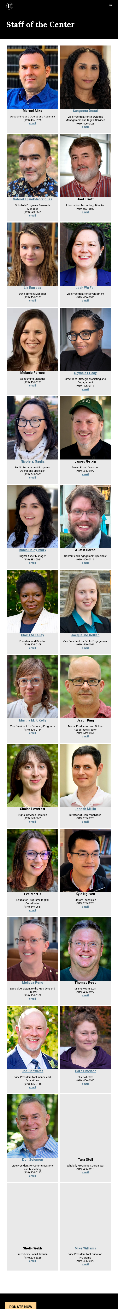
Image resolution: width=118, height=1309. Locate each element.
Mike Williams (85, 1248)
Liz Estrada (32, 288)
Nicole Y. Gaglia (33, 461)
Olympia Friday (85, 373)
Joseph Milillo (85, 809)
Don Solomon (32, 1160)
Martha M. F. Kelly (32, 720)
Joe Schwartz (32, 1071)
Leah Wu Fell (85, 288)
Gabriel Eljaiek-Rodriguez (32, 199)
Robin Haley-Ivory (32, 550)
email (32, 123)
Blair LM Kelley (32, 635)
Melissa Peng (32, 983)
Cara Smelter (85, 1071)
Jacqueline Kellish (85, 635)
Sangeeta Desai (85, 111)
